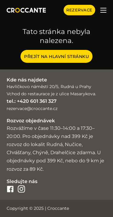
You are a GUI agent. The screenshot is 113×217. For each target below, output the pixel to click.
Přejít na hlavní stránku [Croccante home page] (56, 56)
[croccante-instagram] (21, 189)
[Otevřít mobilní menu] (103, 10)
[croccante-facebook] (10, 189)
